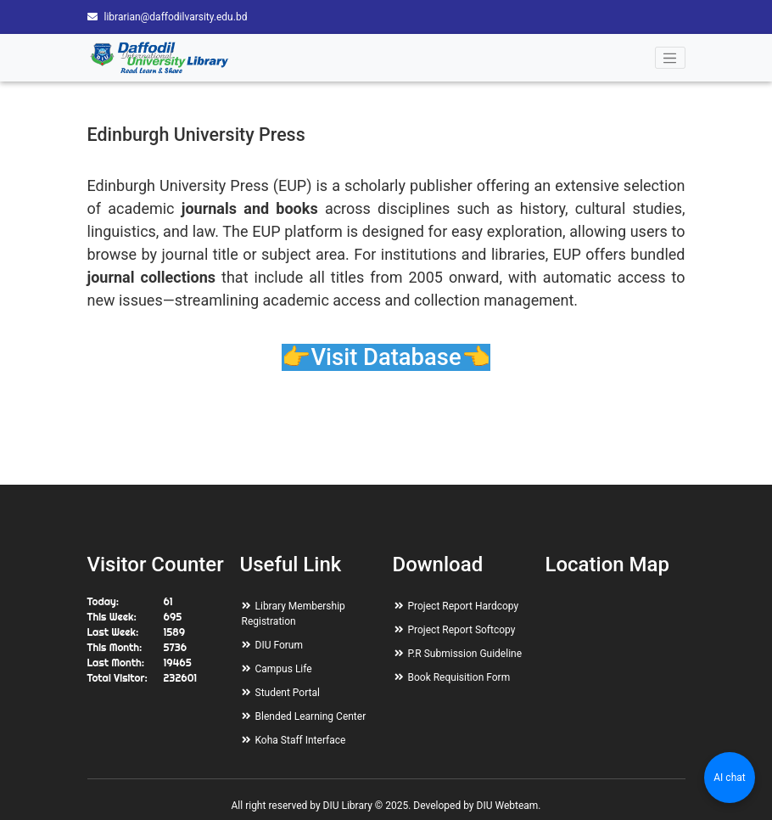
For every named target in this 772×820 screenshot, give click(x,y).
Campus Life (283, 669)
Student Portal (287, 693)
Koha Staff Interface (300, 740)
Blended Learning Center (310, 716)
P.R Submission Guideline (465, 654)
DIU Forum (279, 645)
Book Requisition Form (459, 677)
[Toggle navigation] (670, 58)
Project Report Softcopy (462, 630)
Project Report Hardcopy (463, 606)
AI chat (729, 777)
